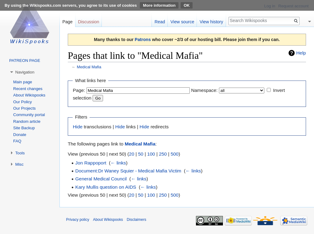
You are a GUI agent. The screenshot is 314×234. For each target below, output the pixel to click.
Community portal (29, 114)
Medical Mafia (89, 67)
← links (118, 162)
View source (182, 21)
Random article (26, 121)
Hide (77, 126)
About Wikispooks (29, 95)
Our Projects (24, 108)
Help (301, 52)
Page (67, 21)
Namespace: (204, 90)
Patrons (143, 39)
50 (140, 154)
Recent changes (27, 88)
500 (174, 154)
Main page (22, 82)
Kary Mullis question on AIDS (105, 187)
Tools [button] (20, 153)
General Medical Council (101, 178)
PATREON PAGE (24, 60)
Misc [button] (19, 164)
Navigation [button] (24, 72)
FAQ (17, 141)
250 (163, 154)
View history (211, 21)
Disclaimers (136, 219)
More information (159, 5)
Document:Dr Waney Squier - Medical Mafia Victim (128, 170)
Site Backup (24, 128)
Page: (79, 90)
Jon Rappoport (90, 162)
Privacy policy (77, 219)
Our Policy (22, 102)
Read (160, 21)
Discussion (88, 21)
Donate (19, 134)
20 (131, 154)
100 (151, 154)
